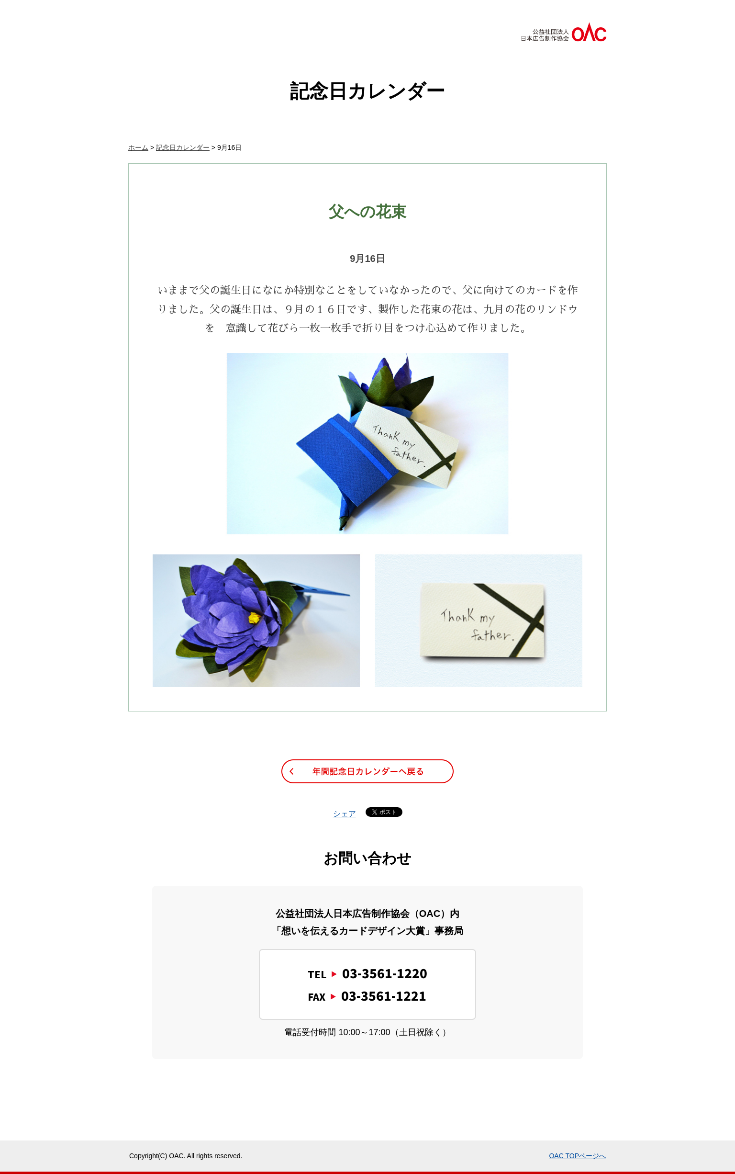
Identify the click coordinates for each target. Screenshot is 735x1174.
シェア (344, 814)
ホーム (138, 147)
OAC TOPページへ (577, 1156)
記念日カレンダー (183, 147)
